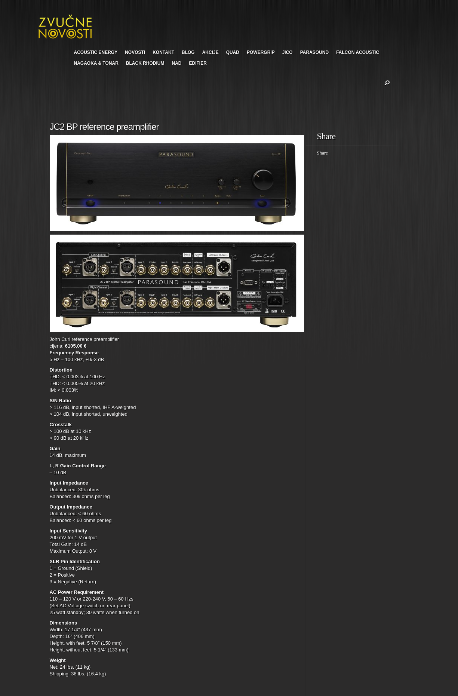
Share (322, 153)
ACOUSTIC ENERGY (96, 52)
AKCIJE (210, 52)
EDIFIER (198, 63)
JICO (287, 52)
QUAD (232, 52)
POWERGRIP (261, 52)
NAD (177, 63)
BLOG (188, 52)
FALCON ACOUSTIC (357, 52)
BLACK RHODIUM (145, 63)
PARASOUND (314, 52)
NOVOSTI (135, 52)
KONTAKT (163, 52)
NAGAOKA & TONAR (96, 63)
